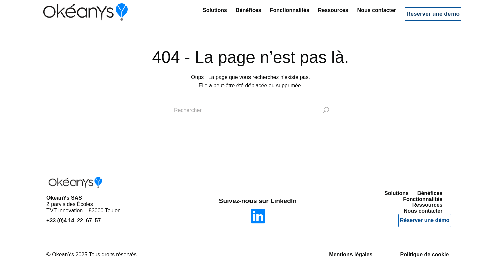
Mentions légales (350, 254)
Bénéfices (236, 15)
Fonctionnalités (277, 15)
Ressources (321, 15)
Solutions (202, 15)
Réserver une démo (427, 16)
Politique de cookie (424, 254)
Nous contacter (363, 15)
